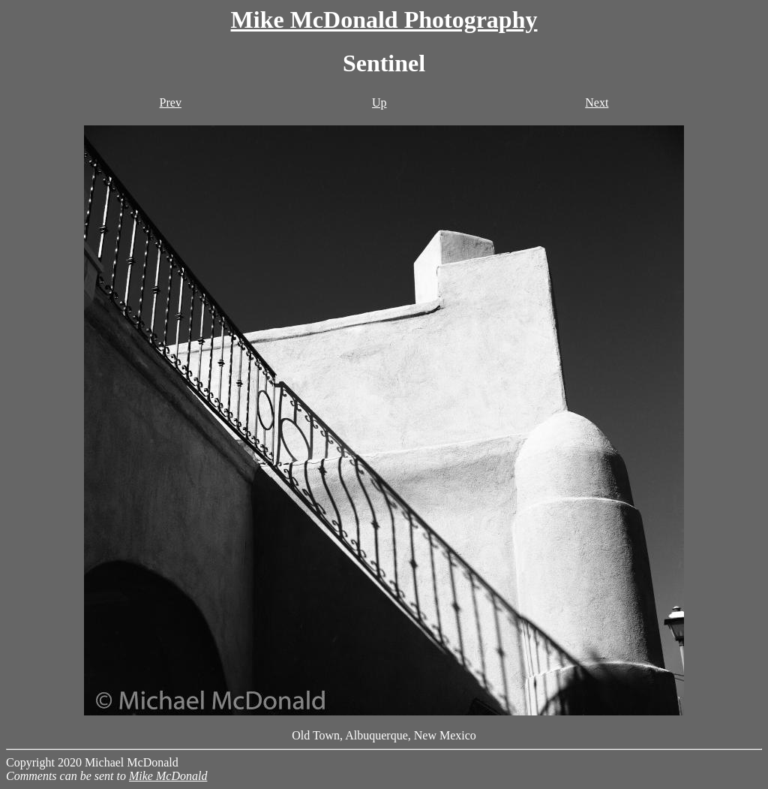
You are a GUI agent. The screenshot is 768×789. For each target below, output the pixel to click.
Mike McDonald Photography (384, 19)
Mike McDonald (168, 775)
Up (379, 102)
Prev (171, 102)
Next (596, 102)
